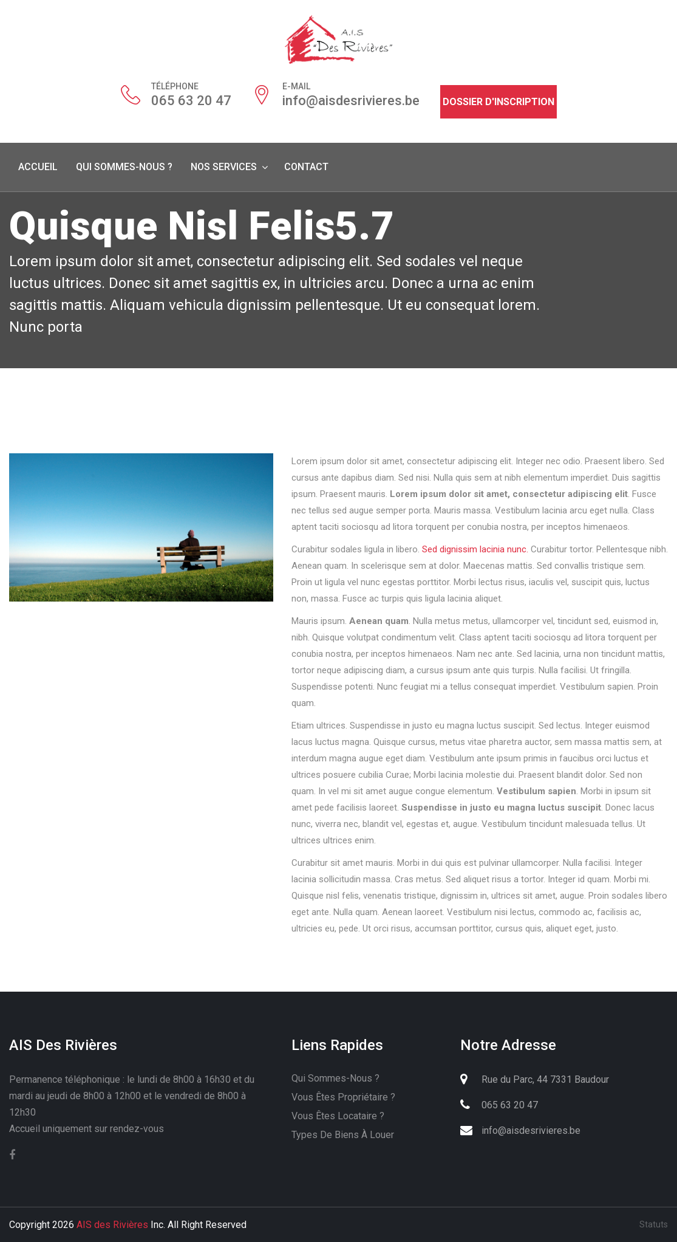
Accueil (38, 167)
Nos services (224, 167)
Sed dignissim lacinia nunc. (475, 549)
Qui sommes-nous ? (124, 167)
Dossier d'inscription (498, 102)
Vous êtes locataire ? (337, 1116)
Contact (306, 167)
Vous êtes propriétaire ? (343, 1097)
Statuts (653, 1224)
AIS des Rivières (112, 1224)
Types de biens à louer (342, 1135)
